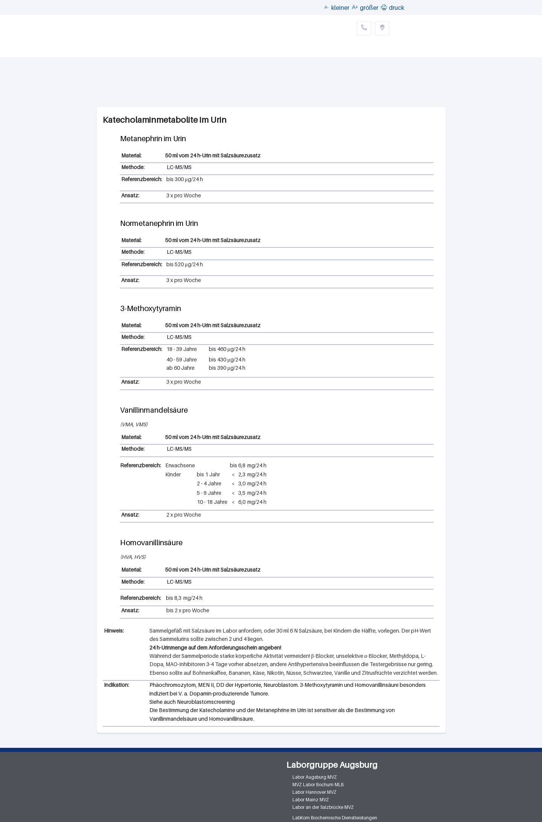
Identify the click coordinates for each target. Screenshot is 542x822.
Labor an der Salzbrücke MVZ (323, 807)
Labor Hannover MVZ (314, 792)
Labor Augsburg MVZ (314, 777)
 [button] (384, 7)
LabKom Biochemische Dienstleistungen (334, 817)
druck (396, 7)
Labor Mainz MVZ (310, 799)
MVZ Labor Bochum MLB (318, 784)
